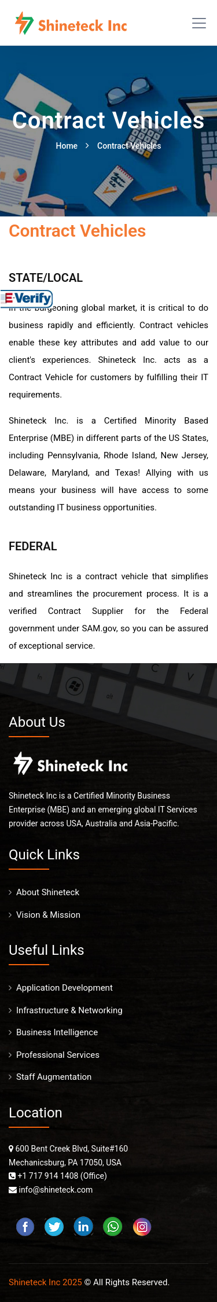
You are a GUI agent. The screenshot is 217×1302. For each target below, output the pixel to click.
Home (67, 145)
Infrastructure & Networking (69, 1010)
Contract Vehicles (129, 145)
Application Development (64, 988)
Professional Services (58, 1055)
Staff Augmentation (53, 1077)
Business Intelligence (57, 1032)
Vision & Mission (48, 915)
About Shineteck (47, 892)
